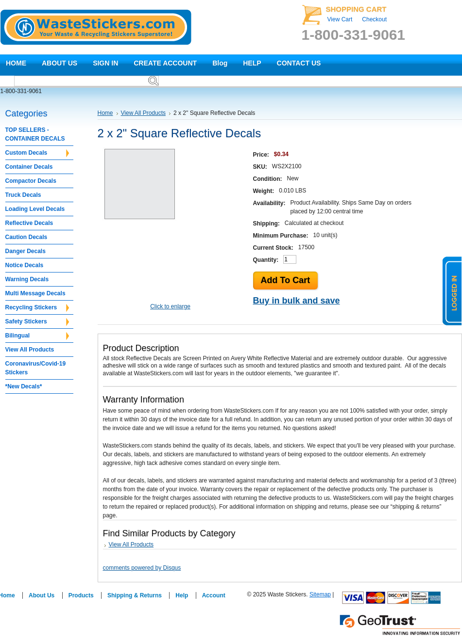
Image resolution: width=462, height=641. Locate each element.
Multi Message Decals (35, 293)
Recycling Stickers (37, 308)
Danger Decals (25, 251)
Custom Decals (37, 153)
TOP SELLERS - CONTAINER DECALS (35, 134)
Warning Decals (27, 279)
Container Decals (29, 166)
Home (105, 113)
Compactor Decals (30, 180)
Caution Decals (26, 237)
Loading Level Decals (35, 209)
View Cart (340, 19)
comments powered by (142, 567)
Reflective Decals (29, 223)
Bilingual (37, 336)
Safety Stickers (37, 322)
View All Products (29, 349)
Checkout (374, 19)
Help (181, 595)
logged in (452, 290)
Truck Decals (23, 195)
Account (213, 595)
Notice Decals (24, 265)
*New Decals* (23, 386)
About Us (41, 595)
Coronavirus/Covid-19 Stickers (35, 368)
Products (81, 595)
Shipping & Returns (134, 595)
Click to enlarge (170, 306)
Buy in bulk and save (296, 300)
